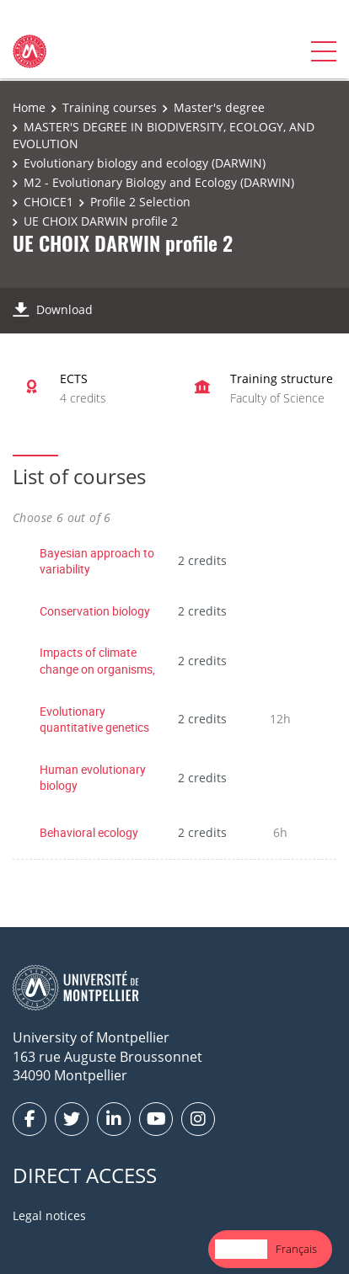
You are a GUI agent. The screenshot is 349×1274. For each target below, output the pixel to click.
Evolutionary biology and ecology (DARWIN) (145, 163)
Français (296, 1248)
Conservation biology (95, 611)
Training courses (109, 107)
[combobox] (241, 1249)
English (241, 1248)
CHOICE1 (48, 202)
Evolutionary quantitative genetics (94, 719)
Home (29, 107)
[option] (296, 1249)
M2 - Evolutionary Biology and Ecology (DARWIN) (159, 182)
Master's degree (219, 107)
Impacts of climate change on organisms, (97, 660)
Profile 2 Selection (140, 202)
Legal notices (49, 1215)
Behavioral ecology (89, 832)
